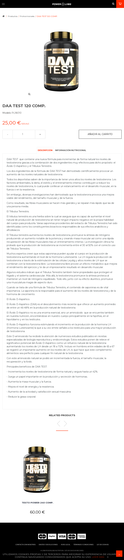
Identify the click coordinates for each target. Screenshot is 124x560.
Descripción (45, 150)
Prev (60, 423)
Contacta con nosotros (26, 544)
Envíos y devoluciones (48, 544)
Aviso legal (65, 544)
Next (64, 423)
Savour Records (76, 550)
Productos (12, 16)
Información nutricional (70, 150)
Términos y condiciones (83, 544)
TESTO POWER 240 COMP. (37, 502)
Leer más (97, 556)
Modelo (7, 112)
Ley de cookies (103, 544)
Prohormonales (27, 16)
